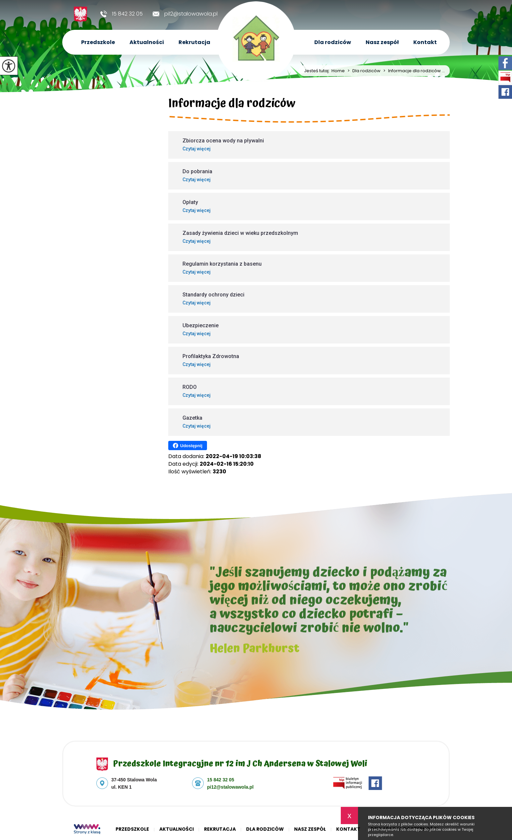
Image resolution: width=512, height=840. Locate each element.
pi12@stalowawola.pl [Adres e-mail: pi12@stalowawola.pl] (230, 787)
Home (338, 71)
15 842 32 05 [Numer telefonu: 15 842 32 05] (220, 779)
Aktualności (146, 42)
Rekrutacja (194, 42)
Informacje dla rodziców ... (413, 71)
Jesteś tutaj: (318, 71)
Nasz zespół (382, 42)
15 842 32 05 (121, 14)
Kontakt (425, 42)
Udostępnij (187, 445)
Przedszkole (98, 42)
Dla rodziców (332, 42)
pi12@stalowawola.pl (185, 14)
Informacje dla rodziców (231, 104)
